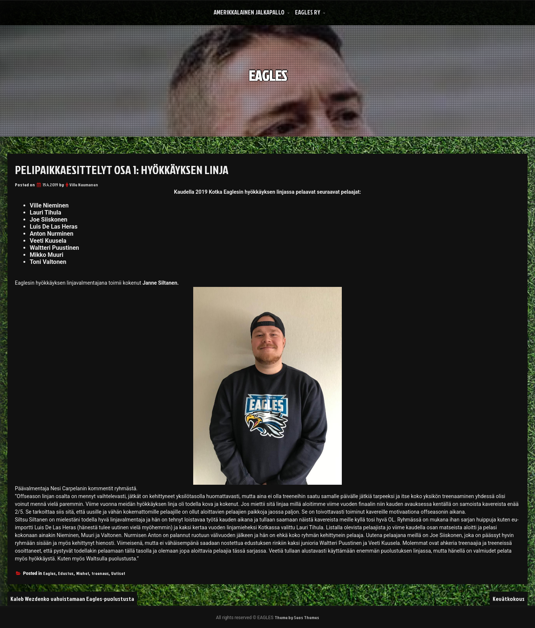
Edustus (66, 573)
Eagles (49, 573)
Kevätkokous (509, 599)
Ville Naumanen (83, 184)
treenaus (100, 573)
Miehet (82, 573)
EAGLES (268, 70)
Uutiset (118, 573)
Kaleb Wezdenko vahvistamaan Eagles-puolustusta (72, 599)
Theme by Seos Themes (297, 617)
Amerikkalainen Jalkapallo (249, 12)
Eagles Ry (307, 12)
